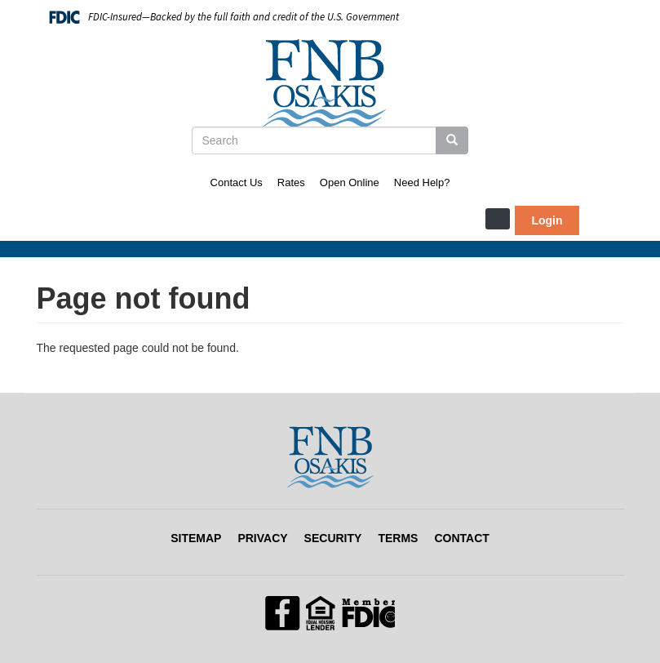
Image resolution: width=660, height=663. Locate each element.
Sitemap (196, 538)
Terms (398, 538)
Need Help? (422, 182)
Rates (291, 182)
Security (333, 538)
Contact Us (236, 182)
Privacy (262, 538)
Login (546, 220)
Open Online (349, 182)
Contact (461, 538)
